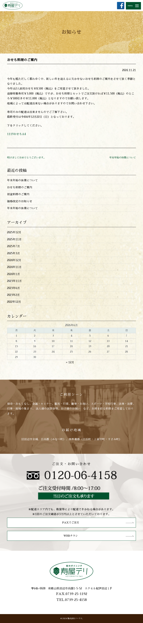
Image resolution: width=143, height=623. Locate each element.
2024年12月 (14, 260)
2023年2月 (13, 295)
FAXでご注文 (70, 522)
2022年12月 (14, 302)
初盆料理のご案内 (18, 194)
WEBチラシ (70, 535)
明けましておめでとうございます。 (26, 157)
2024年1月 (13, 274)
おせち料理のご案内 (19, 187)
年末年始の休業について (122, 157)
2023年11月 (14, 281)
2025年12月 (14, 232)
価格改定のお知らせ (19, 201)
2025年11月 (14, 239)
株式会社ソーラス (74, 618)
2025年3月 (13, 253)
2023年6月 (13, 288)
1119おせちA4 (16, 134)
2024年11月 (14, 267)
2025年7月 (13, 246)
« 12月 (70, 362)
